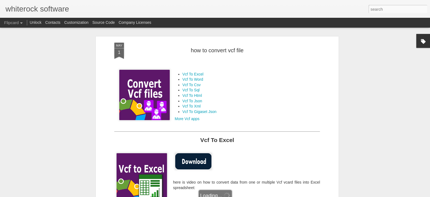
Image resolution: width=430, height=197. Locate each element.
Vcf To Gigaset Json (199, 105)
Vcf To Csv (191, 79)
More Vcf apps (187, 113)
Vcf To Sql (191, 84)
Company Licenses (134, 22)
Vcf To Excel (192, 68)
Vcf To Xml (191, 100)
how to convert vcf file (217, 44)
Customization (76, 22)
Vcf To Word (192, 73)
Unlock (35, 22)
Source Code (103, 22)
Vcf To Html (192, 90)
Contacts (52, 22)
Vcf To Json (192, 95)
